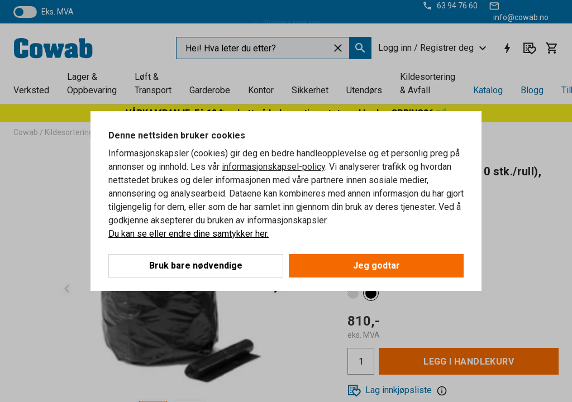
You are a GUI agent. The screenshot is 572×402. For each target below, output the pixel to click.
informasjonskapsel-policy (273, 166)
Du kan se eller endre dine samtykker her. (188, 233)
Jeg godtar (376, 265)
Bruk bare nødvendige (195, 265)
